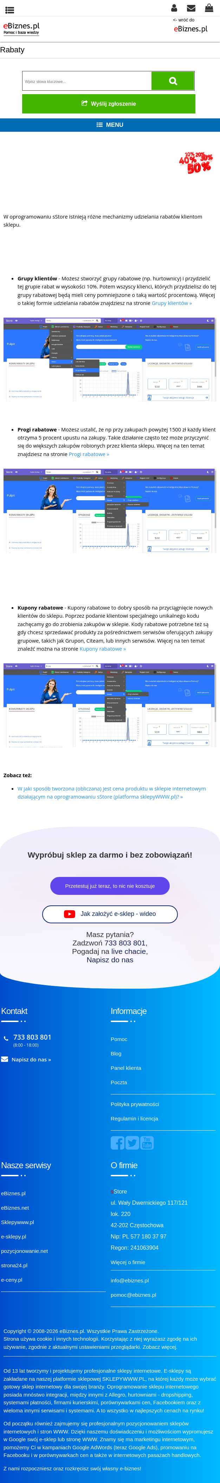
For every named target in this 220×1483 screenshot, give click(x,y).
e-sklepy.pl (13, 1237)
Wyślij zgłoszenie (109, 103)
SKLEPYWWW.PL (123, 1379)
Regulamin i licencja (134, 1118)
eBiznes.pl (13, 1193)
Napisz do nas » (31, 1059)
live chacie (128, 951)
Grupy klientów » (172, 302)
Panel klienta (126, 1068)
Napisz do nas (109, 960)
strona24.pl (14, 1265)
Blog (116, 1053)
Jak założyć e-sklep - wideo (118, 913)
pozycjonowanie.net (24, 1251)
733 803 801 (124, 943)
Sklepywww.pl (17, 1222)
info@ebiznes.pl (130, 1280)
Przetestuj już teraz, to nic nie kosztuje (110, 886)
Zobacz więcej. (160, 1347)
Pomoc (119, 1039)
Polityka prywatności (135, 1104)
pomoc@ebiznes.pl (133, 1295)
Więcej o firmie (128, 1262)
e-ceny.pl (11, 1280)
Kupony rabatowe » (103, 648)
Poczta (119, 1082)
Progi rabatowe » (89, 453)
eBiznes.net (15, 1208)
